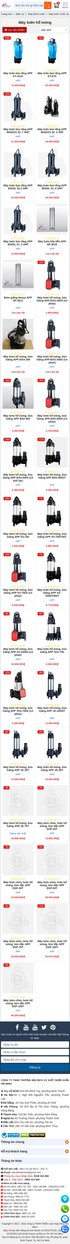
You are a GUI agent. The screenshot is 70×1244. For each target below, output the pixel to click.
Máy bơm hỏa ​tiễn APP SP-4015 (52, 243)
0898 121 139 (28, 1213)
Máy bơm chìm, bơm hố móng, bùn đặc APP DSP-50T (52, 885)
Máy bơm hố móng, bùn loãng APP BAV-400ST (52, 476)
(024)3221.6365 (52, 1190)
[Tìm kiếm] (48, 5)
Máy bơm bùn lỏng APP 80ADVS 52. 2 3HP (52, 131)
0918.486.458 (19, 1190)
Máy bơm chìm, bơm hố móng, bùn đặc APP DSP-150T (17, 1003)
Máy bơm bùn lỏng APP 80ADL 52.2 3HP (17, 187)
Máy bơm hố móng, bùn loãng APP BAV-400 (18, 417)
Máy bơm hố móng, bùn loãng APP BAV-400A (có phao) (52, 418)
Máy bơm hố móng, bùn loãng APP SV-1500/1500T (52, 592)
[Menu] (65, 5)
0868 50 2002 (28, 1216)
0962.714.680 (34, 1190)
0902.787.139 (24, 1186)
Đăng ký (35, 1067)
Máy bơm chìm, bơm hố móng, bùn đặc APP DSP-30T (17, 885)
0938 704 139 (20, 1210)
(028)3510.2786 (56, 1186)
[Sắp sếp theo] (54, 30)
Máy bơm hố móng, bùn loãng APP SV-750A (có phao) (18, 592)
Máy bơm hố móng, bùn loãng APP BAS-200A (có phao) (52, 300)
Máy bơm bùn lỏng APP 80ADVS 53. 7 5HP (17, 131)
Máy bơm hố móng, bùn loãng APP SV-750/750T (52, 535)
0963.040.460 (22, 1200)
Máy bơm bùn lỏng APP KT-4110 (17, 75)
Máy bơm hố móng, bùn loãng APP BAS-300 (18, 358)
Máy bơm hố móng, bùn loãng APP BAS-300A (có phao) (52, 359)
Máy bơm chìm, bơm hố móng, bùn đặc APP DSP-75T (17, 944)
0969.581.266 (20, 1203)
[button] (67, 1142)
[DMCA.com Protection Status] (33, 1135)
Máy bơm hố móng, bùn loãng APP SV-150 (18, 535)
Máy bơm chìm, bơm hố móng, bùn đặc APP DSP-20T (52, 826)
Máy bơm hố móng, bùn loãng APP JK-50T (52, 769)
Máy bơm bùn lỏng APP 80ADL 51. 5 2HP (52, 187)
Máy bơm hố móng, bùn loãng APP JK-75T (18, 825)
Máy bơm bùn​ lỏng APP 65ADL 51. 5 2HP (17, 243)
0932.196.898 (39, 1186)
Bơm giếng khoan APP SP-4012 (18, 299)
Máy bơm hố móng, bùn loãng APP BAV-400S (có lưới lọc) (18, 477)
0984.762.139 (20, 1206)
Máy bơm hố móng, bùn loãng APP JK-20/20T (52, 709)
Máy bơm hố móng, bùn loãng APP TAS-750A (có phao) (18, 710)
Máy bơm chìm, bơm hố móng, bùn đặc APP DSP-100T (52, 944)
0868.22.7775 (22, 1196)
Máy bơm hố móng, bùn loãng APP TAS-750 (52, 650)
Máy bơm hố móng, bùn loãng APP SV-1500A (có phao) (18, 651)
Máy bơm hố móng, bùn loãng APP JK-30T (18, 769)
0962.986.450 (20, 1193)
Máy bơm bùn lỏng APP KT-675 (52, 75)
